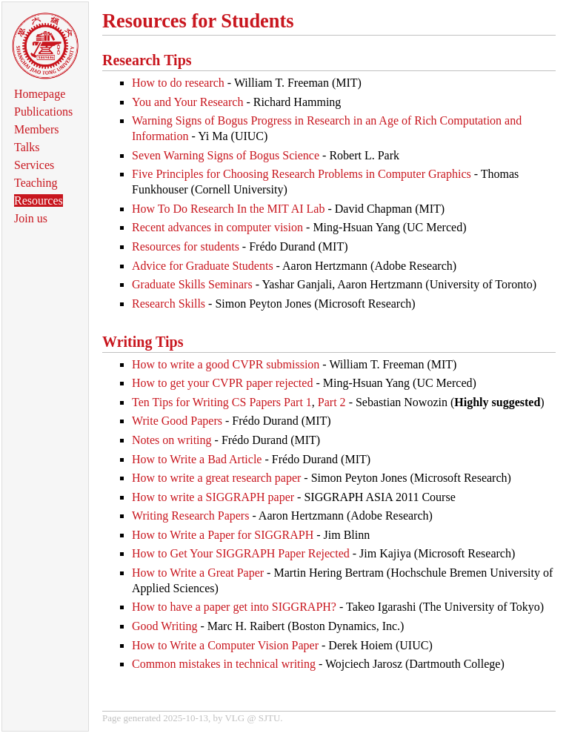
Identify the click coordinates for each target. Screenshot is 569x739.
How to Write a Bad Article (197, 459)
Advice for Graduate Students (202, 265)
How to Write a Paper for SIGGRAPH (222, 534)
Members (36, 129)
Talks (26, 147)
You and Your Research (187, 102)
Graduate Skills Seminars (192, 284)
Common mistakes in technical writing (224, 663)
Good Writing (164, 626)
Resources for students (185, 246)
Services (34, 165)
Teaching (35, 182)
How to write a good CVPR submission (225, 364)
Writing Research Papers (190, 515)
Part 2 (332, 402)
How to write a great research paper (216, 477)
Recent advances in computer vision (217, 227)
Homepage (39, 93)
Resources (38, 200)
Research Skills (168, 303)
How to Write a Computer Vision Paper (225, 645)
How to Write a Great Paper (198, 572)
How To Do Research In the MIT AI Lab (228, 208)
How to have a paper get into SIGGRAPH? (234, 606)
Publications (43, 111)
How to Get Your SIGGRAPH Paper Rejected (241, 553)
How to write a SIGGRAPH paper (213, 497)
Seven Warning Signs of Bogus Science (225, 155)
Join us (30, 218)
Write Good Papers (177, 420)
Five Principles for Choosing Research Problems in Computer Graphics (301, 174)
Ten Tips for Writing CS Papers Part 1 (222, 402)
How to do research (178, 82)
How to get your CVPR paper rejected (222, 383)
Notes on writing (172, 440)
